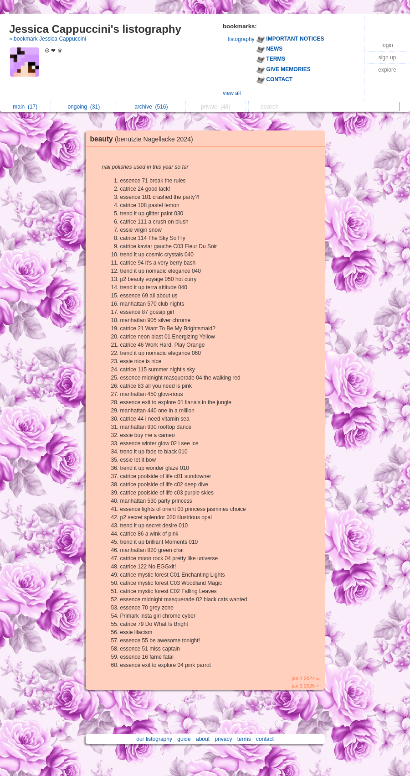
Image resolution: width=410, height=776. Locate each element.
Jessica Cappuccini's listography (95, 29)
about (203, 739)
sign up (387, 57)
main (25, 107)
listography (241, 39)
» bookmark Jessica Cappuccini (47, 39)
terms (244, 739)
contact (265, 739)
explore (387, 70)
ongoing (83, 107)
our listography (154, 739)
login (387, 45)
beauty (144, 139)
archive (151, 107)
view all (232, 93)
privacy (223, 739)
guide (183, 739)
